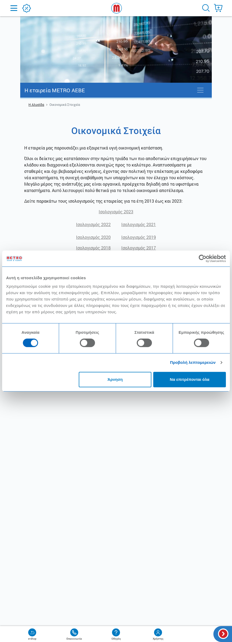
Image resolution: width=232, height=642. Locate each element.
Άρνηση (115, 379)
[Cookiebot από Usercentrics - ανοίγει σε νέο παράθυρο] (202, 258)
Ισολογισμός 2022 (93, 224)
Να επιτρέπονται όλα (189, 379)
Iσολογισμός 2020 (93, 237)
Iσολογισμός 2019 (138, 237)
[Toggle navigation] (200, 90)
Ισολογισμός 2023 (116, 211)
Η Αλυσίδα (36, 104)
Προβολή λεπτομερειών (193, 362)
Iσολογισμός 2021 (138, 224)
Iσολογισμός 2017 (138, 248)
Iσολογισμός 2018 (93, 248)
